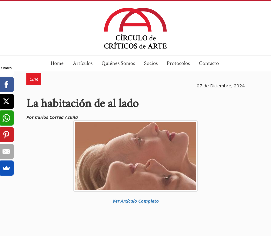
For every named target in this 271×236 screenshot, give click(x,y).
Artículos (82, 63)
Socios (151, 63)
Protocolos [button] (178, 63)
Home (57, 63)
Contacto (209, 63)
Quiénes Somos (118, 63)
